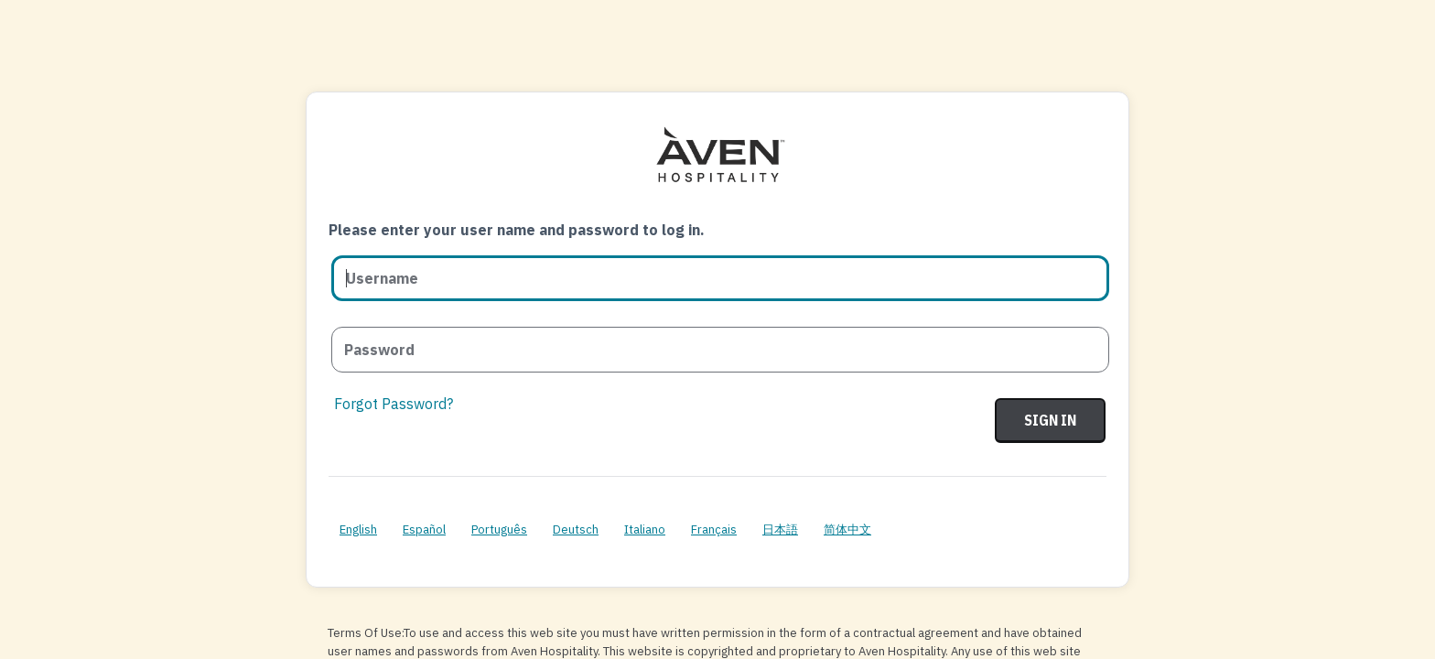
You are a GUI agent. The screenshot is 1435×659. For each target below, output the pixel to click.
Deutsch (576, 529)
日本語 (780, 529)
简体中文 (847, 529)
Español (424, 529)
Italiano (644, 529)
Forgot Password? (393, 403)
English (358, 529)
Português (499, 529)
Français (714, 529)
